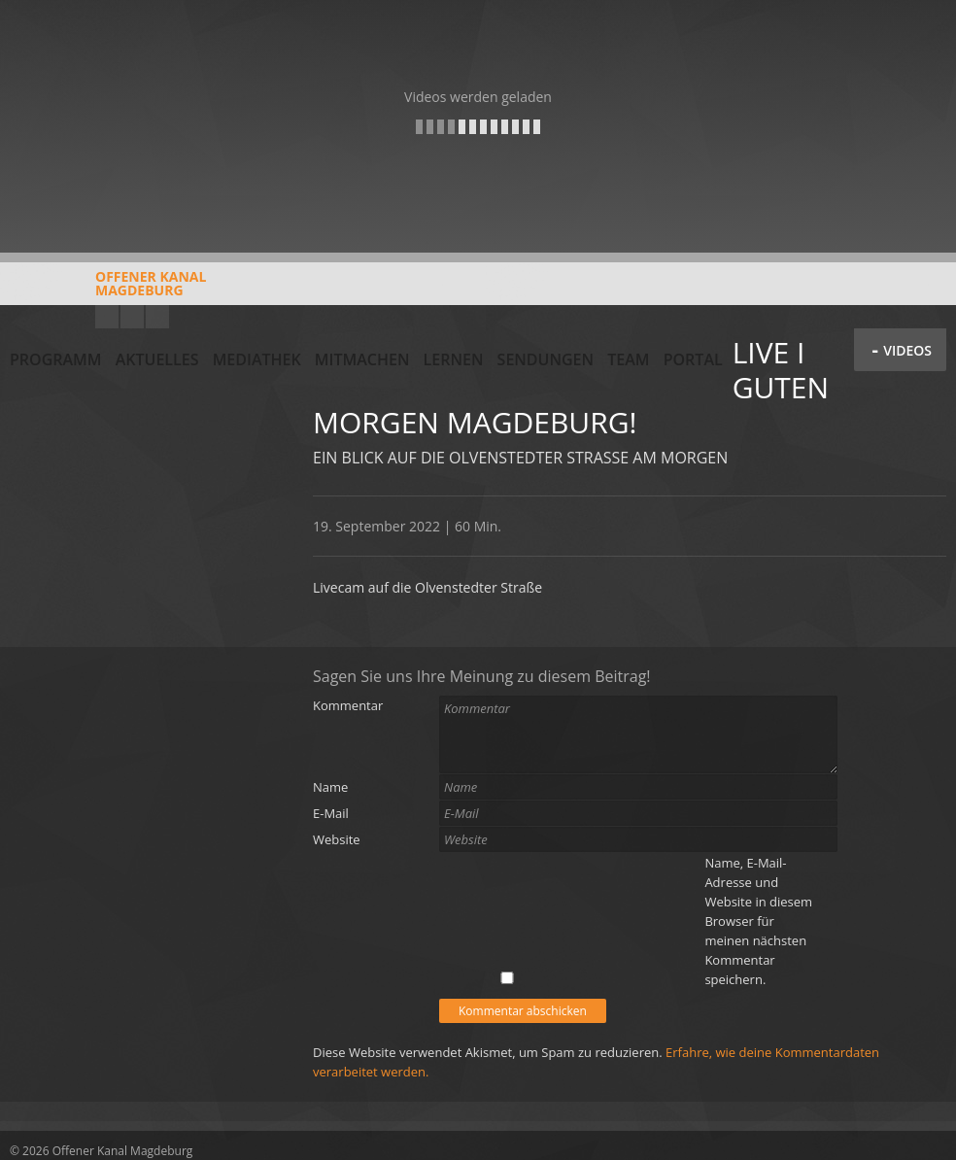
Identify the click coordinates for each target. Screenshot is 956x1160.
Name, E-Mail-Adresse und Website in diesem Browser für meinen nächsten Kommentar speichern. (758, 921)
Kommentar (348, 705)
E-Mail (331, 813)
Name (330, 787)
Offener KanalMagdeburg (108, 290)
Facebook (132, 316)
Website (336, 839)
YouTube (107, 316)
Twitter (157, 316)
